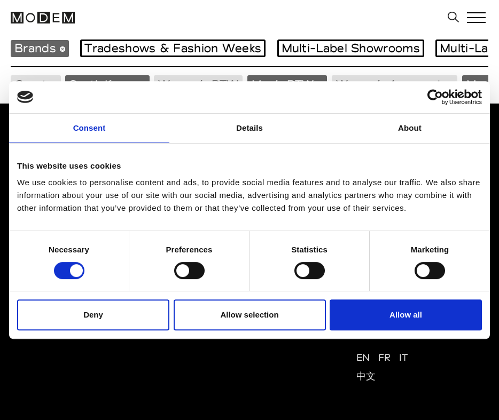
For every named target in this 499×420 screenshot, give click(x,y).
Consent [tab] (89, 127)
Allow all (405, 314)
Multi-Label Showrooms (351, 48)
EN (363, 357)
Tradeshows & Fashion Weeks (172, 48)
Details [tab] (249, 127)
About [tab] (410, 127)
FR (384, 357)
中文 (366, 376)
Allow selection (249, 314)
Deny (93, 314)
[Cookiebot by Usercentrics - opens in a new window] (435, 97)
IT (403, 357)
